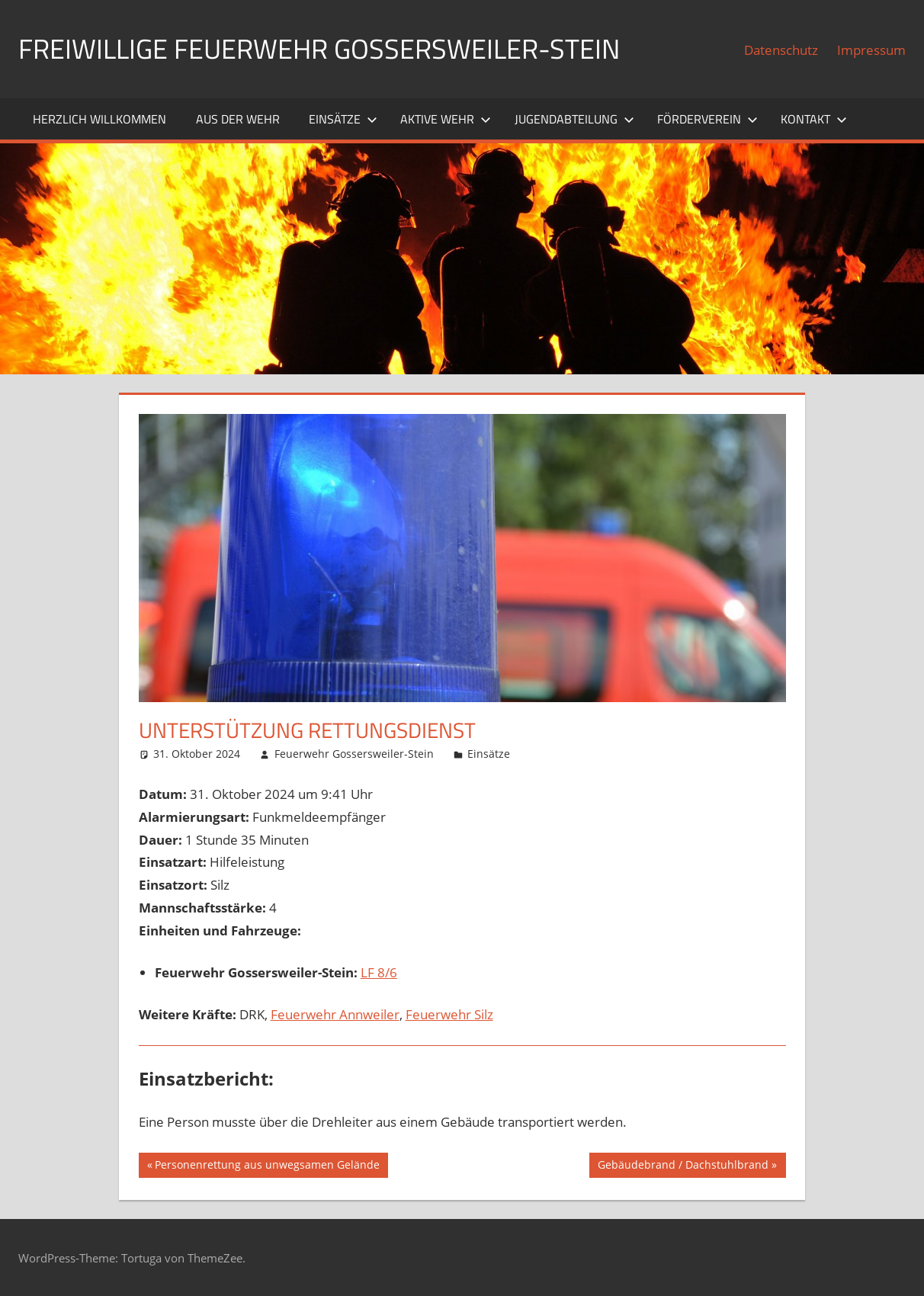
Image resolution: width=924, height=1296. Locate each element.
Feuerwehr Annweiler (335, 1014)
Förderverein (707, 119)
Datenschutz (781, 50)
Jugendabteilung (574, 119)
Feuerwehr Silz (449, 1014)
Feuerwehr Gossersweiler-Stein (354, 753)
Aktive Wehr (445, 119)
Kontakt (814, 119)
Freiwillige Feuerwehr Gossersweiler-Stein (319, 48)
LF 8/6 (379, 972)
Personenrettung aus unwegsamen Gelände (267, 1166)
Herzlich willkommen (99, 119)
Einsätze (343, 119)
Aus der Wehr (238, 119)
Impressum (871, 50)
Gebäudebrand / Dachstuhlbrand (682, 1166)
